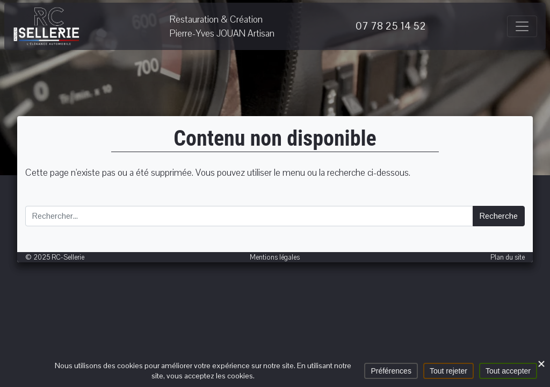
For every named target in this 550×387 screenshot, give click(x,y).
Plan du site (507, 257)
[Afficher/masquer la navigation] (522, 26)
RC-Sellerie (46, 26)
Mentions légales (275, 257)
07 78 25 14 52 (391, 26)
